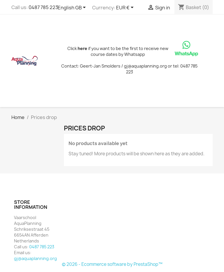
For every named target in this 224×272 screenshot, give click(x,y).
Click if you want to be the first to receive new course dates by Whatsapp (117, 51)
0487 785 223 (43, 7)
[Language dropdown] (73, 7)
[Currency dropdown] (126, 7)
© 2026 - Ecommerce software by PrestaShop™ (112, 264)
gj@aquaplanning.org (35, 258)
